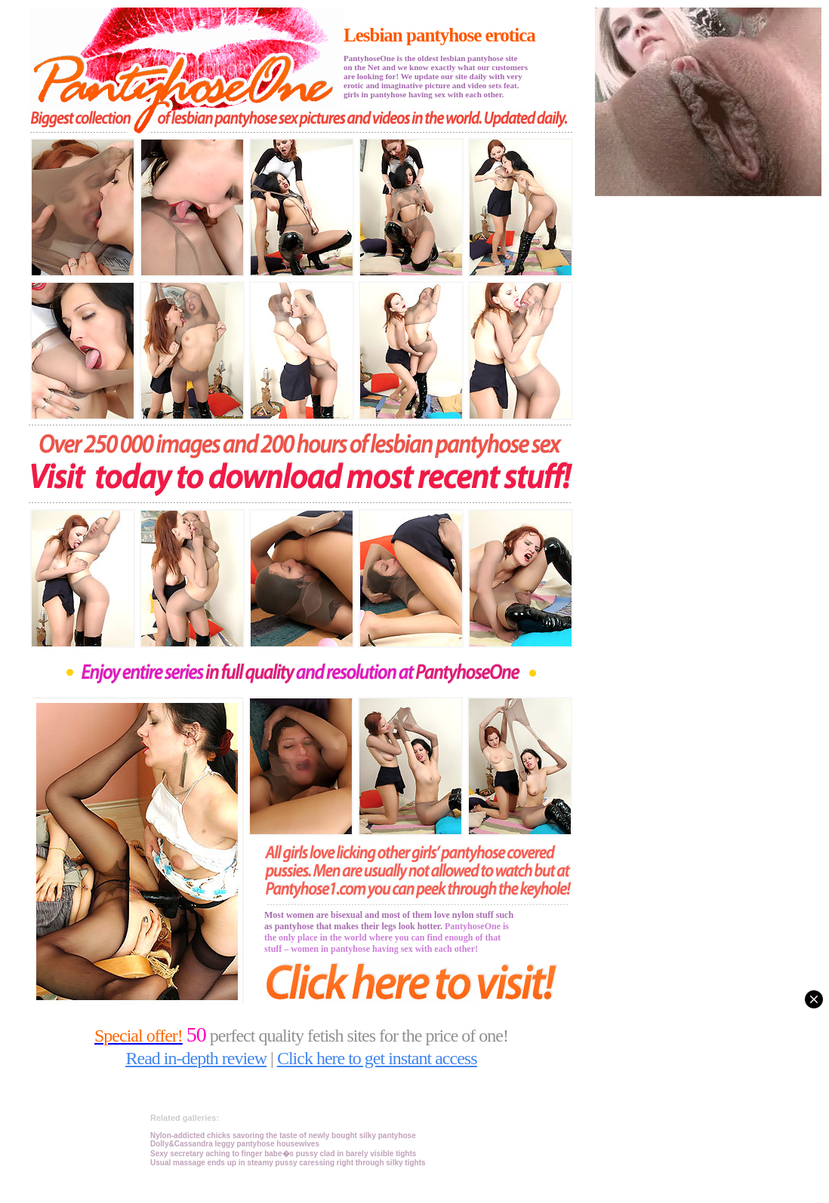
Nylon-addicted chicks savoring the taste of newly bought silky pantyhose (283, 1135)
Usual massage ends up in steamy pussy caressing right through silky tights (288, 1163)
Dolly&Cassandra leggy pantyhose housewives (234, 1144)
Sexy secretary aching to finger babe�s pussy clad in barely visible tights (283, 1153)
